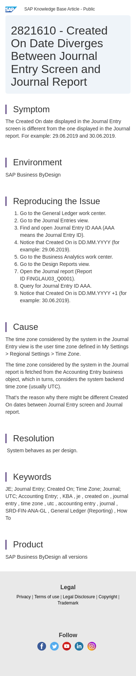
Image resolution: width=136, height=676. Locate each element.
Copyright (108, 596)
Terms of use (46, 596)
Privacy (24, 596)
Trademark (68, 603)
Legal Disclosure (79, 596)
